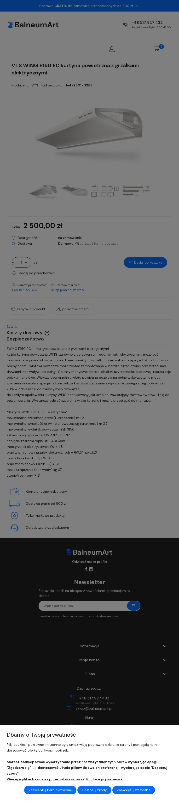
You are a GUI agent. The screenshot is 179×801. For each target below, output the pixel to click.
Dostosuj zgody (94, 790)
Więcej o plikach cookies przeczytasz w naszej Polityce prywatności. (65, 779)
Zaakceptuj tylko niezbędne (50, 790)
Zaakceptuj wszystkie (133, 790)
